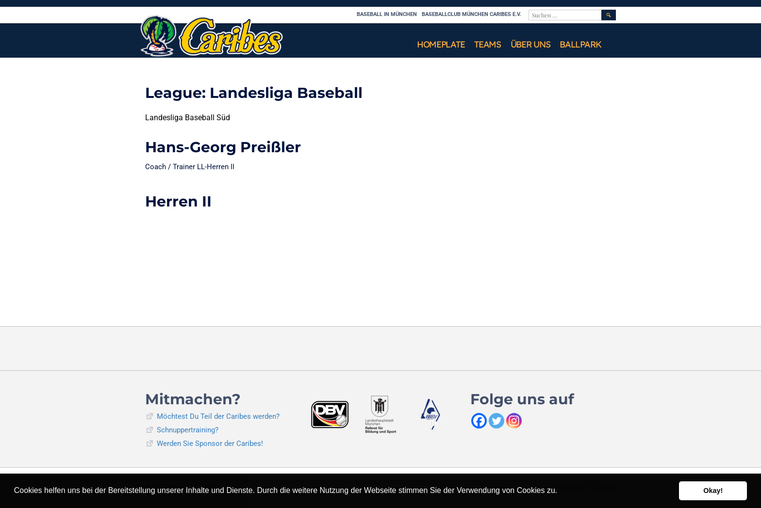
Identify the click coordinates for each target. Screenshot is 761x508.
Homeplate (440, 44)
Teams (487, 44)
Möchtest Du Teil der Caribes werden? (218, 416)
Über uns (530, 44)
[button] (561, 491)
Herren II (178, 201)
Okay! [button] (713, 490)
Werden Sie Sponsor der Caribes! (210, 443)
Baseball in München (387, 14)
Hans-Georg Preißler (223, 147)
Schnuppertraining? (187, 430)
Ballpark (580, 44)
